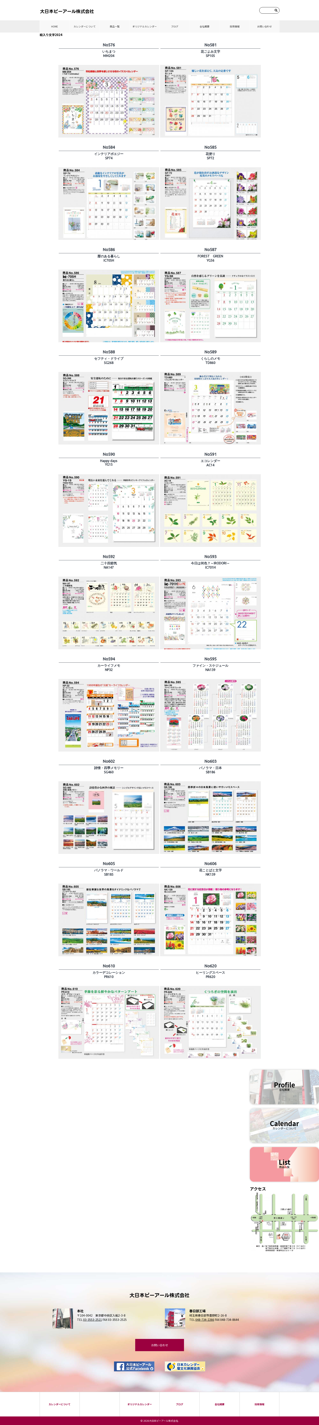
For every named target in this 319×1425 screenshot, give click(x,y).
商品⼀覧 (115, 26)
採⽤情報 (235, 26)
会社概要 (204, 26)
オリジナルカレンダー (144, 26)
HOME (54, 26)
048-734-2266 (204, 1320)
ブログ (174, 26)
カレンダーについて (85, 26)
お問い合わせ (264, 26)
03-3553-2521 (92, 1320)
